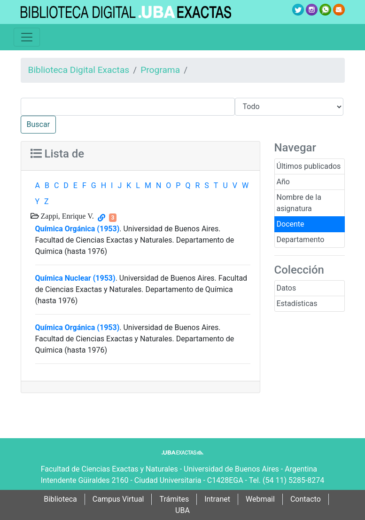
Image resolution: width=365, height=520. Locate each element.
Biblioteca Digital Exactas (79, 69)
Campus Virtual (118, 499)
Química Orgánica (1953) (77, 228)
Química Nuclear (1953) (75, 278)
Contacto (305, 499)
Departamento (301, 239)
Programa (160, 69)
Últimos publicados (309, 166)
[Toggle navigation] (27, 37)
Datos (286, 288)
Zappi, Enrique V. (66, 216)
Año (283, 181)
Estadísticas (297, 303)
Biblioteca (60, 499)
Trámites (174, 499)
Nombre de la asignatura (299, 203)
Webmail (260, 499)
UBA (182, 510)
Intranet (217, 499)
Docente (290, 224)
